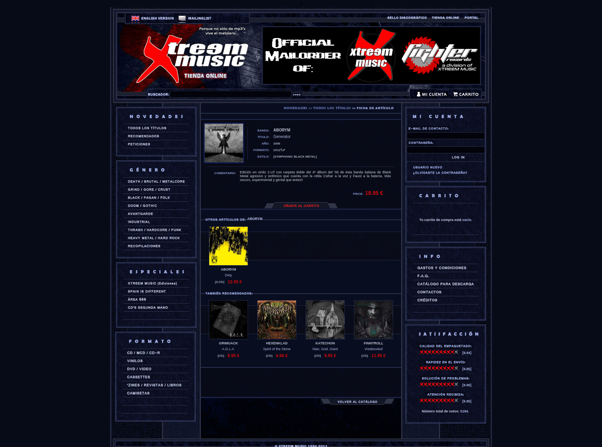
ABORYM (228, 269)
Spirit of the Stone (277, 349)
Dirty (228, 275)
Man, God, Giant (325, 349)
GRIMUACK (228, 343)
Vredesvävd (373, 349)
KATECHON (325, 343)
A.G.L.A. (228, 349)
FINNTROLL (374, 343)
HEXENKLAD (277, 343)
